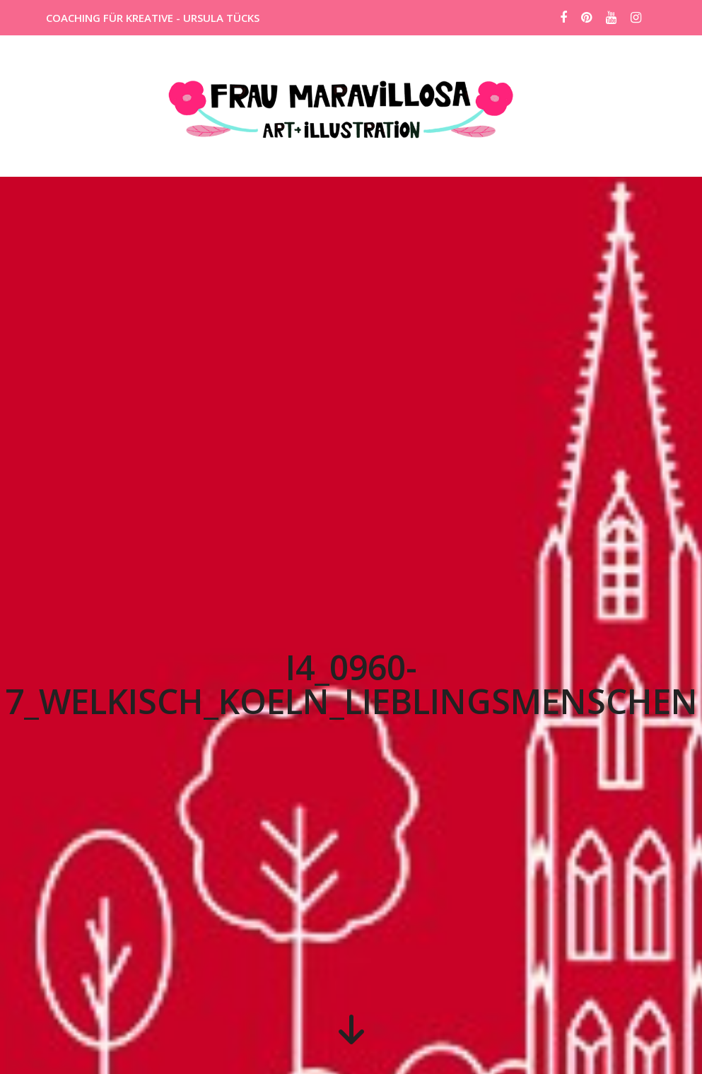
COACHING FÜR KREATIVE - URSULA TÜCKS (152, 18)
